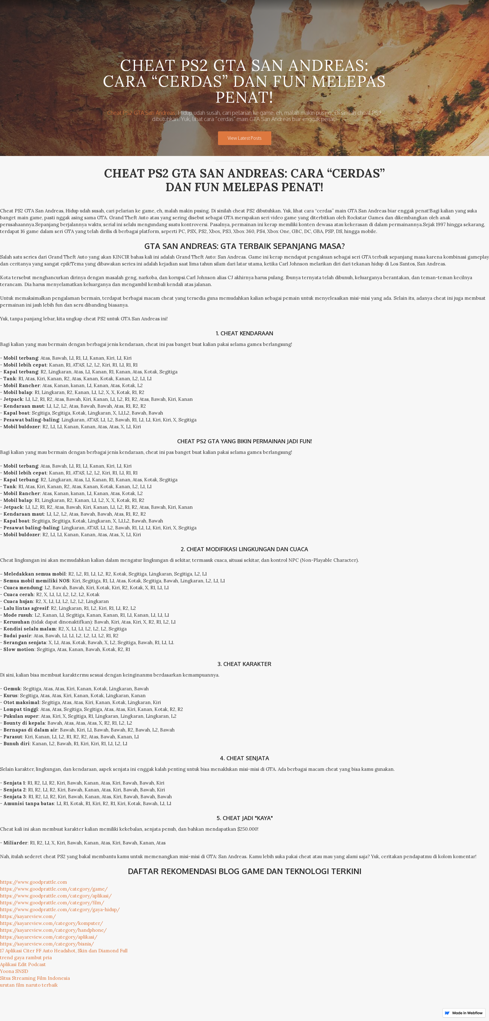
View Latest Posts (245, 138)
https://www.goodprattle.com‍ (33, 882)
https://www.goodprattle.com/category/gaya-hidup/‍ (60, 909)
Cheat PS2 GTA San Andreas (141, 112)
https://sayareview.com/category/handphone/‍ (53, 930)
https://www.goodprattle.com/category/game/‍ (54, 889)
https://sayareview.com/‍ (28, 916)
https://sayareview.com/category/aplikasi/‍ (48, 937)
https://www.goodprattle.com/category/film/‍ (52, 903)
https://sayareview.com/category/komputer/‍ (51, 923)
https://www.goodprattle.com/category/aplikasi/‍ (56, 896)
